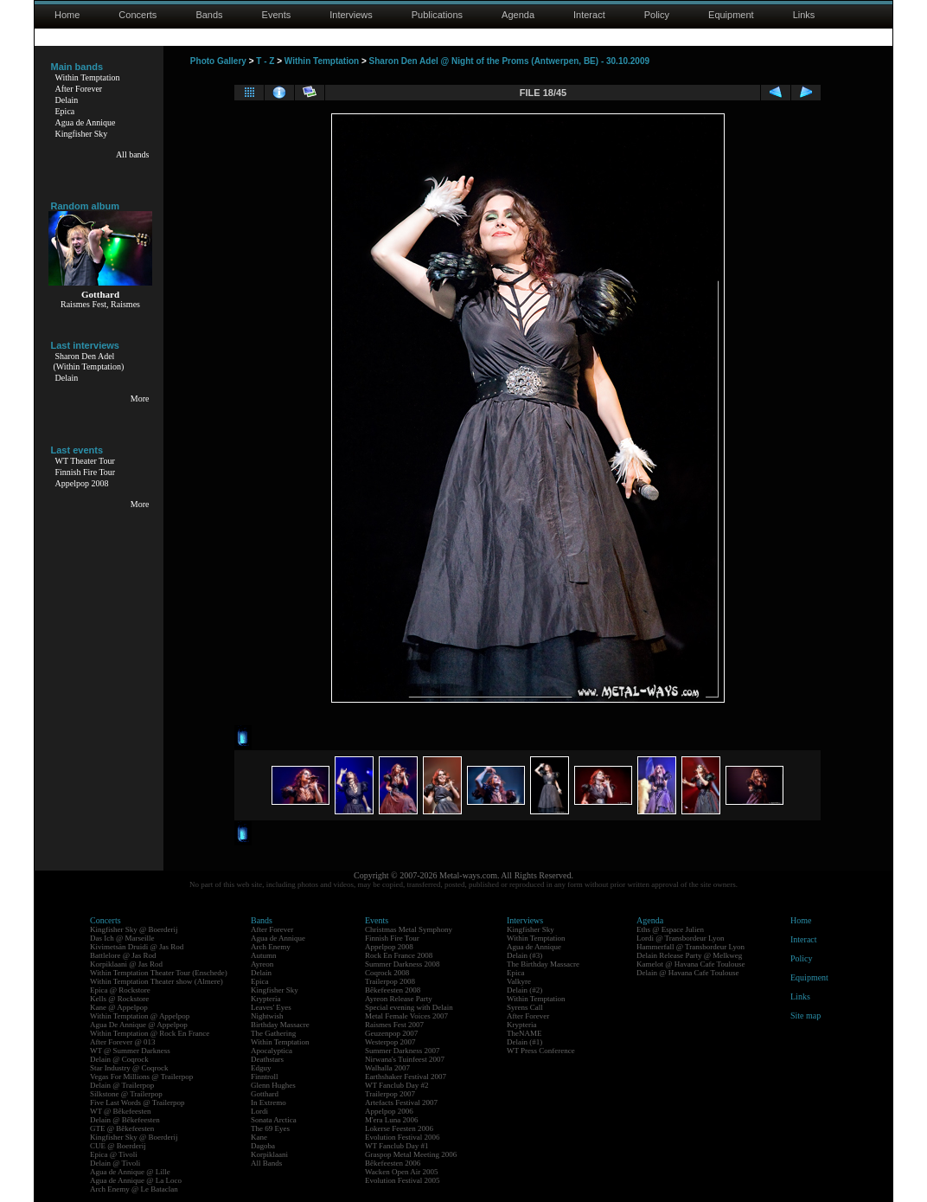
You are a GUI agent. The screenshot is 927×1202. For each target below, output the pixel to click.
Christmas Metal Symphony (408, 929)
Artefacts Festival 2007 (401, 1102)
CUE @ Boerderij (118, 1145)
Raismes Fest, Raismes (100, 304)
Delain (67, 100)
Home (67, 15)
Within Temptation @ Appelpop (139, 1016)
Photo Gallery (218, 61)
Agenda (518, 15)
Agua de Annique (85, 122)
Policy (656, 15)
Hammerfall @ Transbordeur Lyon (690, 946)
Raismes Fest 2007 (394, 1024)
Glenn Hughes (273, 1085)
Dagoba (263, 1145)
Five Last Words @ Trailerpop (137, 1102)
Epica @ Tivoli (113, 1154)
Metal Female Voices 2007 (406, 1016)
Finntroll (264, 1076)
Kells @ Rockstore (119, 998)
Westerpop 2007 (390, 1042)
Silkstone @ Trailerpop (126, 1094)
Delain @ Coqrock (119, 1059)
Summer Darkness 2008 (402, 964)
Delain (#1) (524, 1042)
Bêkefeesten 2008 (392, 990)
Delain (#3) (524, 955)
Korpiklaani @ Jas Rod (126, 964)
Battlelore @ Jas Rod (123, 955)
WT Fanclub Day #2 (397, 1085)
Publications (437, 15)
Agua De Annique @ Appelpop (139, 1024)
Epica (65, 111)
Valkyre (519, 981)
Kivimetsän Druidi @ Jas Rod (136, 946)
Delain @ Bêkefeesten (125, 1119)
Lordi (259, 1111)
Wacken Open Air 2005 (401, 1171)
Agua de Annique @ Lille (130, 1171)
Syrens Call (525, 1007)
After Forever (79, 88)
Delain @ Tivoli (115, 1163)
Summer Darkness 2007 (402, 1050)
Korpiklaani (269, 1154)
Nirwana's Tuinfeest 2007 (404, 1059)
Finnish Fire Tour (85, 472)
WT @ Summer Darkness (130, 1050)
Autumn (264, 955)
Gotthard (264, 1094)
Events (276, 15)
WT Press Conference (541, 1050)
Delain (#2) (524, 990)
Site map (805, 1015)
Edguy (261, 1068)
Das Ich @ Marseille (122, 938)
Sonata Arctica (274, 1119)
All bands (133, 154)
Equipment (731, 15)
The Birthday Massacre (543, 964)
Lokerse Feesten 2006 (399, 1128)
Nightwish (267, 1016)
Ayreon (262, 964)
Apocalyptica (271, 1050)
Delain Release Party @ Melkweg (689, 955)
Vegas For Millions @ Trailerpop (141, 1076)
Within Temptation (87, 77)
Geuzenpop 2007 (391, 1033)
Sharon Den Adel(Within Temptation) (89, 361)
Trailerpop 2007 (390, 1094)
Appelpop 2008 (82, 483)
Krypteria (265, 998)
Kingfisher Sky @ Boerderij (134, 929)
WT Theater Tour (85, 461)
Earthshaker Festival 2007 (405, 1076)
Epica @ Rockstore (120, 990)
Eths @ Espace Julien (670, 929)
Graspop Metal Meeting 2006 (411, 1154)
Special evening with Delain (409, 1007)
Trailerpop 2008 (390, 981)
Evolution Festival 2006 (402, 1137)
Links (804, 15)
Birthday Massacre (280, 1024)
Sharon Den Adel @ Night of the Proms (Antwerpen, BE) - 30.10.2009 (509, 61)
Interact (589, 15)
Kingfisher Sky (81, 133)
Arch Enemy (271, 946)
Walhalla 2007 (387, 1068)
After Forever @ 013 (123, 1042)
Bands (208, 15)
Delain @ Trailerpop (122, 1085)
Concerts (137, 15)
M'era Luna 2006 (392, 1119)
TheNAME (524, 1033)
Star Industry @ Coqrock (129, 1068)
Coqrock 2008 (387, 972)
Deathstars (267, 1059)
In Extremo (268, 1102)
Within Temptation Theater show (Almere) (156, 981)
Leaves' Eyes (271, 1007)
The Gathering (273, 1033)
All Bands (266, 1163)
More (140, 398)
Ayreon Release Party (398, 998)
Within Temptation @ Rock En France (149, 1033)
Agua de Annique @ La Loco (136, 1180)
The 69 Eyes (270, 1128)
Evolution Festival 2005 (402, 1180)
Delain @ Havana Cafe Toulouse (687, 972)
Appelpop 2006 (389, 1111)
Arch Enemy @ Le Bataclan (134, 1189)
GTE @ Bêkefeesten (122, 1128)
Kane (259, 1137)
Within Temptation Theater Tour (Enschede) (158, 972)
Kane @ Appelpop (119, 1007)
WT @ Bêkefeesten (120, 1111)
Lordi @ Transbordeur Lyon (680, 938)
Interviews (351, 15)
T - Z (265, 61)
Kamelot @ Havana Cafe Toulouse (690, 964)
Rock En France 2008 (398, 955)
